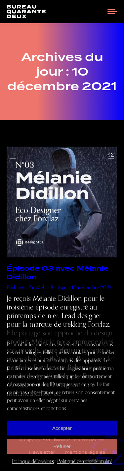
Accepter (62, 428)
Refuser (62, 446)
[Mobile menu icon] (112, 11)
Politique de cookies (33, 461)
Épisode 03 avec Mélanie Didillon (57, 272)
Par (47, 288)
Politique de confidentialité (84, 461)
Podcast (15, 287)
